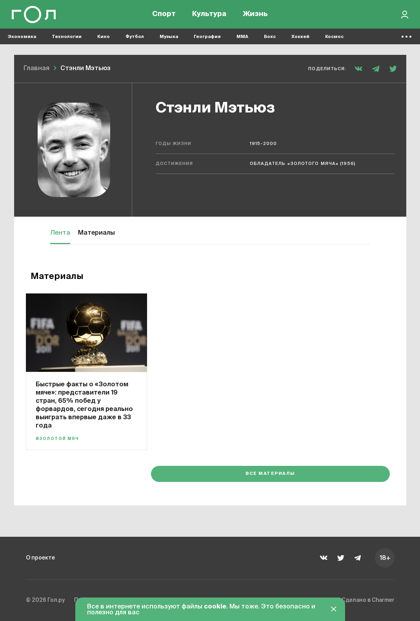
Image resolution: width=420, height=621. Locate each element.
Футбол (134, 39)
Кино (103, 39)
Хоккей (300, 39)
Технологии (67, 39)
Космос (334, 39)
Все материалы (352, 473)
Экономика (22, 39)
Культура (209, 15)
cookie (215, 607)
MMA (242, 39)
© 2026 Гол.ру (48, 599)
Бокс (270, 39)
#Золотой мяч (60, 438)
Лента (60, 233)
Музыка (169, 39)
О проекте (42, 555)
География (207, 39)
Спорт (164, 15)
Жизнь (255, 15)
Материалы (96, 233)
